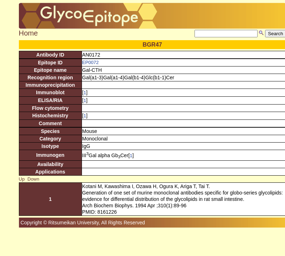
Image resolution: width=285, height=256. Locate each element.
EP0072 (90, 62)
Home (28, 33)
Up (22, 179)
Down (33, 179)
